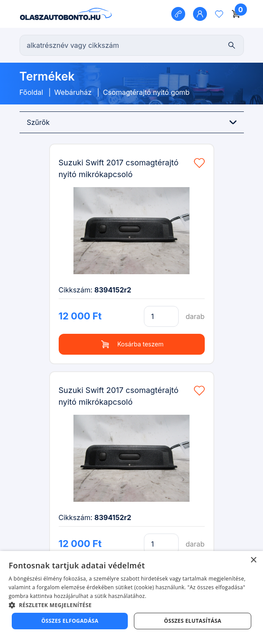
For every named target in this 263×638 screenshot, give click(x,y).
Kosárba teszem (131, 344)
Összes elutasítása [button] (192, 621)
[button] (131, 605)
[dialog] (131, 594)
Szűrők (131, 122)
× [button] (253, 560)
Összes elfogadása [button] (70, 621)
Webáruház (73, 92)
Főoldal (31, 92)
